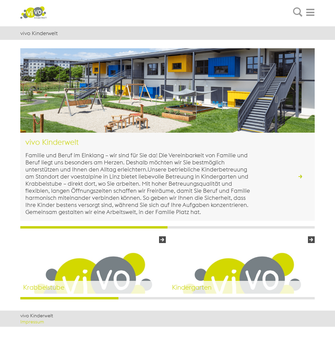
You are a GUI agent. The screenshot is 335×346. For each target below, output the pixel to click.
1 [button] (69, 298)
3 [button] (266, 298)
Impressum (32, 322)
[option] (93, 265)
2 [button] (167, 298)
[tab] (298, 12)
